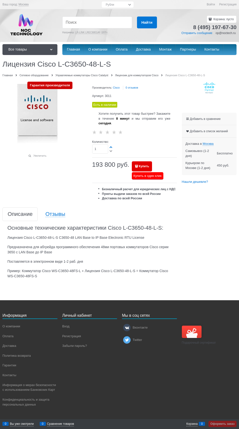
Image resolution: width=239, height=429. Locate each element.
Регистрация (228, 4)
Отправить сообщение (196, 33)
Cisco (116, 87)
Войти (211, 4)
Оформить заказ (222, 424)
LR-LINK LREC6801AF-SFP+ (91, 32)
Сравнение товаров (60, 424)
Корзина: (223, 19)
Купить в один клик (148, 176)
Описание (20, 214)
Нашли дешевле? (195, 182)
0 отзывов (132, 87)
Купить (144, 166)
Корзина (192, 424)
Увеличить (39, 155)
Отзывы (55, 214)
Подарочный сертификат (199, 335)
